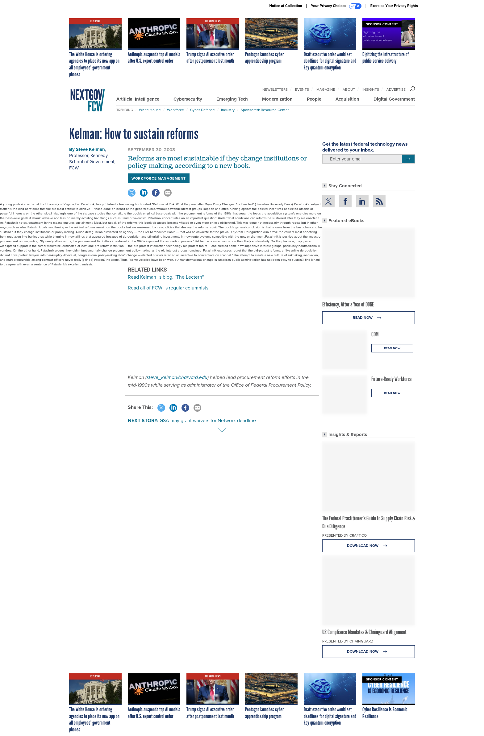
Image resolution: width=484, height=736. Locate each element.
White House (150, 110)
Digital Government (394, 99)
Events (302, 89)
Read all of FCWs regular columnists (168, 287)
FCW (74, 167)
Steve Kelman (90, 149)
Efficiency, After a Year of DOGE (348, 304)
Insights (370, 89)
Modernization (277, 99)
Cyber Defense (202, 110)
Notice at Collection (285, 6)
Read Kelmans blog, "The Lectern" (166, 277)
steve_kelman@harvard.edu (177, 377)
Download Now (368, 546)
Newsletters (275, 89)
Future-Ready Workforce (391, 379)
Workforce (175, 110)
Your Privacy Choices (336, 6)
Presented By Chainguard (347, 641)
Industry (228, 110)
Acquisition (347, 99)
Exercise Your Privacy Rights (394, 6)
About (349, 89)
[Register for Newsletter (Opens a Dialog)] (408, 159)
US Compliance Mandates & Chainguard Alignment (364, 632)
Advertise (396, 89)
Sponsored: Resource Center (265, 110)
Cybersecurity (187, 99)
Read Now (369, 318)
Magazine (325, 89)
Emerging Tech (232, 99)
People (314, 99)
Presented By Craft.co (344, 535)
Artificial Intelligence (137, 99)
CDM (375, 334)
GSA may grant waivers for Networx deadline (208, 420)
